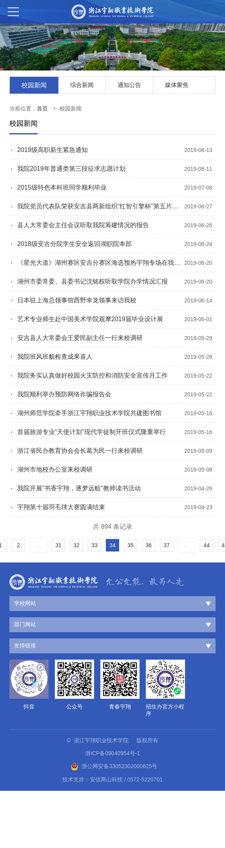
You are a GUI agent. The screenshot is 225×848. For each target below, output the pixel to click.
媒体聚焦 (177, 84)
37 (166, 545)
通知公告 (129, 84)
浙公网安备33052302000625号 (114, 766)
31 (58, 545)
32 (76, 545)
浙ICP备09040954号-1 (112, 753)
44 (206, 545)
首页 (42, 108)
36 (148, 545)
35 (130, 545)
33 (94, 545)
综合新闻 (82, 84)
